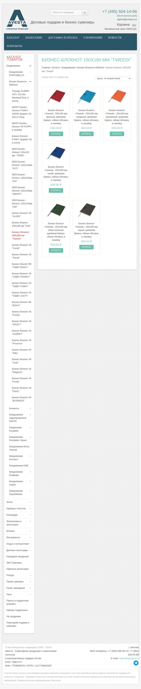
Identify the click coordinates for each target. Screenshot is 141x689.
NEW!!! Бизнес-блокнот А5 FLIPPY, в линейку (22, 126)
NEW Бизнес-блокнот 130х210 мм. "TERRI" (20, 152)
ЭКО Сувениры (14, 562)
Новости (115, 37)
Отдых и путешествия (17, 544)
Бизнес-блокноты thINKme (90, 67)
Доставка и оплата (62, 37)
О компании (92, 37)
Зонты (9, 502)
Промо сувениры (15, 581)
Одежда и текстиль (16, 508)
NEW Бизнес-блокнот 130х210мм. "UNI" (22, 203)
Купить (56, 133)
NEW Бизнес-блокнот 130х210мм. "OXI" (22, 178)
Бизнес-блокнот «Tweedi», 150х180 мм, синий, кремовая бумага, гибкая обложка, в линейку (56, 173)
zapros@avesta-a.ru (127, 19)
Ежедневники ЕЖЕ (18, 465)
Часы (9, 594)
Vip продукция (13, 616)
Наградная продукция (17, 556)
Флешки (10, 531)
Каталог (13, 37)
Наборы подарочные (17, 610)
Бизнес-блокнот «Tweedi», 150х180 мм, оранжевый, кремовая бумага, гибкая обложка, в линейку (116, 117)
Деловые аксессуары (17, 550)
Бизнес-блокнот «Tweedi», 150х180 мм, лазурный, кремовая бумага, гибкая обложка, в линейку (86, 117)
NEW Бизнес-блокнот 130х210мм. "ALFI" (22, 165)
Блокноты (14, 408)
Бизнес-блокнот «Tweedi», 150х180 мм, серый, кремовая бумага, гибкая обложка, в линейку (86, 230)
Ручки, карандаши (15, 588)
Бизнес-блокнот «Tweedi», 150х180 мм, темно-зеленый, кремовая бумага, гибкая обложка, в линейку (56, 231)
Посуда (10, 575)
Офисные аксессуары (17, 569)
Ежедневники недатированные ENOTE (17, 418)
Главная (46, 67)
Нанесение (33, 37)
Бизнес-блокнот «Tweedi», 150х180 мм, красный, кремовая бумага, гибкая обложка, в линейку (56, 117)
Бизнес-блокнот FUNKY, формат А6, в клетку (22, 139)
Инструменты (13, 537)
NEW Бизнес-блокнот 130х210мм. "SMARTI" (22, 190)
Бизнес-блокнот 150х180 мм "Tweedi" (20, 235)
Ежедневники (13, 66)
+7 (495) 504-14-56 (119, 11)
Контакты (14, 46)
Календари (12, 515)
